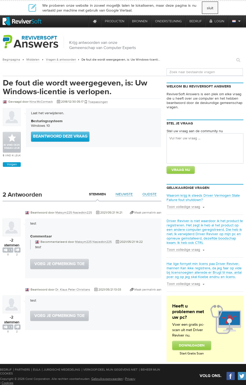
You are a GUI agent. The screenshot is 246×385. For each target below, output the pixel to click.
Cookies (7, 383)
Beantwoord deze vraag (60, 136)
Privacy (130, 379)
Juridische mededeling (62, 369)
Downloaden (191, 345)
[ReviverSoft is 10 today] (83, 21)
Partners (22, 369)
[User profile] (11, 233)
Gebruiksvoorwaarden (107, 379)
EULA (36, 369)
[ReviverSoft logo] (22, 21)
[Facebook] (231, 379)
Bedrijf (6, 369)
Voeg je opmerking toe (59, 264)
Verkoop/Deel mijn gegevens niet (110, 369)
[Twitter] (242, 379)
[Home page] (95, 21)
